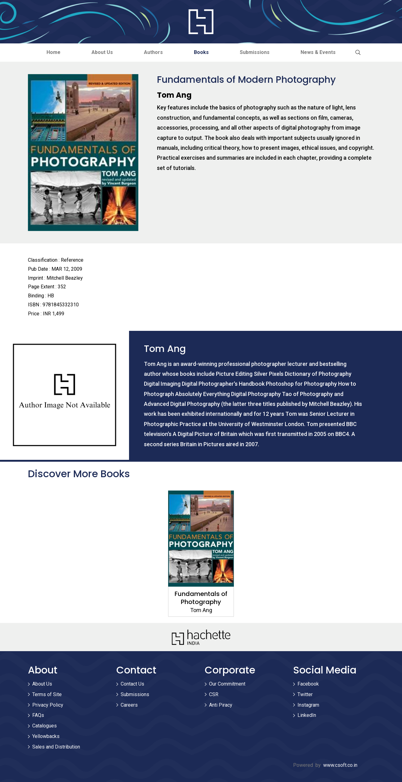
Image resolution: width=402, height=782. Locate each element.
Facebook (308, 684)
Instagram (308, 705)
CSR (213, 694)
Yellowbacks (46, 736)
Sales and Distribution (56, 747)
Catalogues (44, 726)
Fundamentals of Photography (201, 598)
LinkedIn (306, 715)
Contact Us (132, 684)
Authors (153, 52)
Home (53, 52)
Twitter (305, 694)
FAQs (38, 715)
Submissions (255, 52)
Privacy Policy (47, 705)
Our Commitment (227, 684)
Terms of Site (47, 694)
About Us (102, 52)
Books (201, 52)
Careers (129, 705)
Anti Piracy (220, 705)
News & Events (318, 52)
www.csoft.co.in (340, 765)
